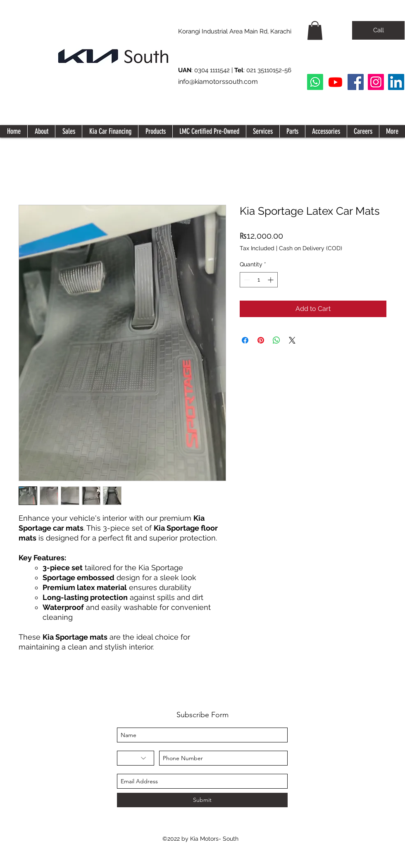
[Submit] (202, 800)
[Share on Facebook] (245, 340)
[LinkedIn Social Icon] (396, 82)
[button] (315, 30)
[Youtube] (335, 82)
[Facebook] (356, 82)
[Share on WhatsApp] (276, 340)
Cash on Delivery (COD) (310, 248)
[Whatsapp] (315, 82)
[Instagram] (376, 82)
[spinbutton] (258, 280)
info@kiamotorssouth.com (218, 81)
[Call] (378, 30)
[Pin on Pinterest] (261, 340)
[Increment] (271, 280)
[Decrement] (246, 280)
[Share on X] (292, 340)
